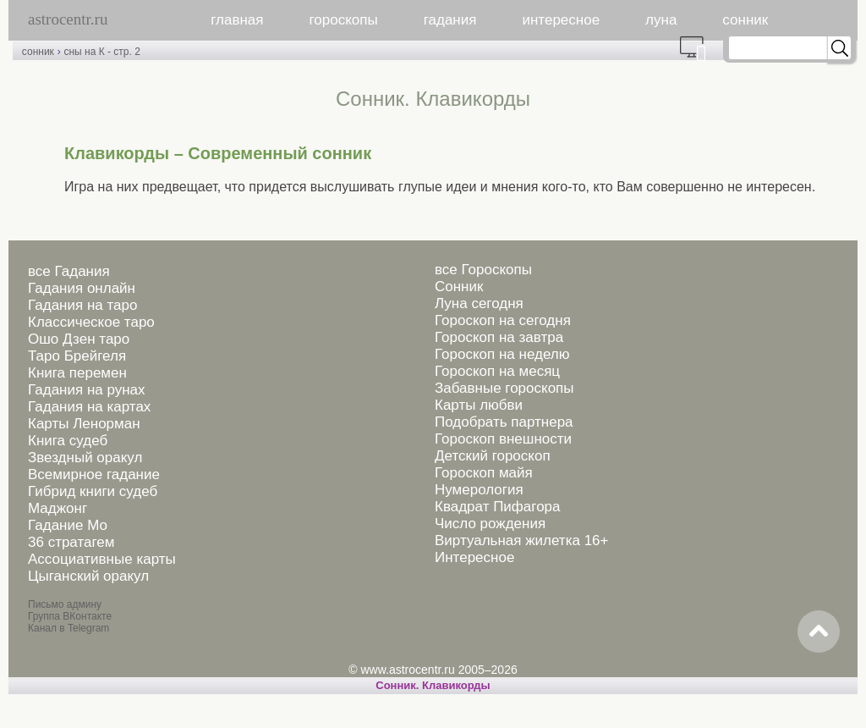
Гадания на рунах (86, 390)
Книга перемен (77, 373)
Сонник (459, 287)
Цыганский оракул (88, 576)
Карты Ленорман (84, 424)
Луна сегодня (479, 303)
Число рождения (490, 524)
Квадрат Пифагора (498, 507)
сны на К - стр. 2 (101, 52)
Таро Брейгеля (77, 356)
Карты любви (479, 405)
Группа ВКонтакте (70, 616)
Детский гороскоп (493, 456)
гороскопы (344, 20)
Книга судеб (67, 441)
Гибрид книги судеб (92, 491)
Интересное (474, 557)
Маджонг (57, 508)
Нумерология (479, 490)
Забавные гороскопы (504, 388)
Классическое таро (91, 322)
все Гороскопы (483, 270)
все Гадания (69, 271)
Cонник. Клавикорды (432, 685)
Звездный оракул (85, 457)
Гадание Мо (67, 525)
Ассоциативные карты (102, 559)
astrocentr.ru (67, 19)
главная (237, 20)
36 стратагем (71, 542)
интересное (561, 20)
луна (661, 20)
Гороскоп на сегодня (503, 320)
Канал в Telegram (68, 628)
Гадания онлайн (81, 288)
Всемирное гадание (94, 474)
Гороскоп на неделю (502, 354)
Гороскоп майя (484, 473)
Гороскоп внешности (503, 439)
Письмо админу (64, 604)
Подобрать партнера (504, 422)
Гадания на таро (82, 305)
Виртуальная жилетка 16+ (522, 540)
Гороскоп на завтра (499, 337)
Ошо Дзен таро (78, 339)
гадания (450, 20)
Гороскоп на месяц (497, 371)
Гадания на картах (89, 407)
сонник (745, 20)
